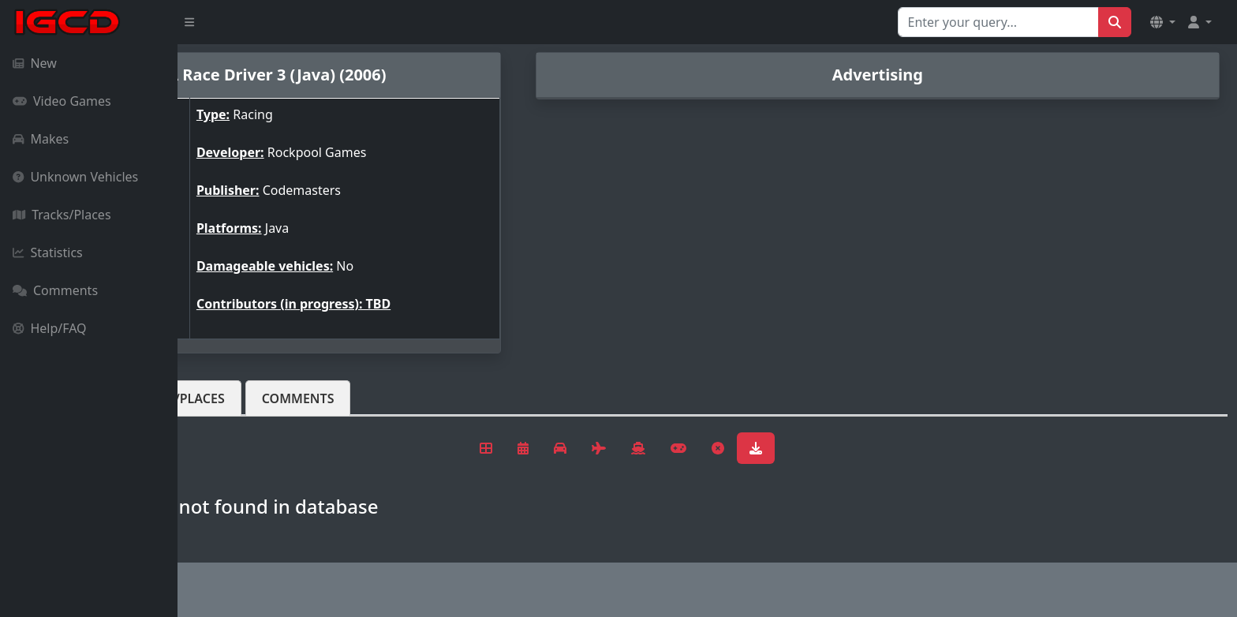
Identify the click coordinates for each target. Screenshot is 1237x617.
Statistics (48, 252)
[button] (1163, 22)
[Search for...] (998, 22)
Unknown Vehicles (75, 176)
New (35, 63)
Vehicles (235, 398)
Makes (41, 139)
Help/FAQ (50, 328)
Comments (55, 290)
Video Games (62, 101)
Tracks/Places (62, 214)
